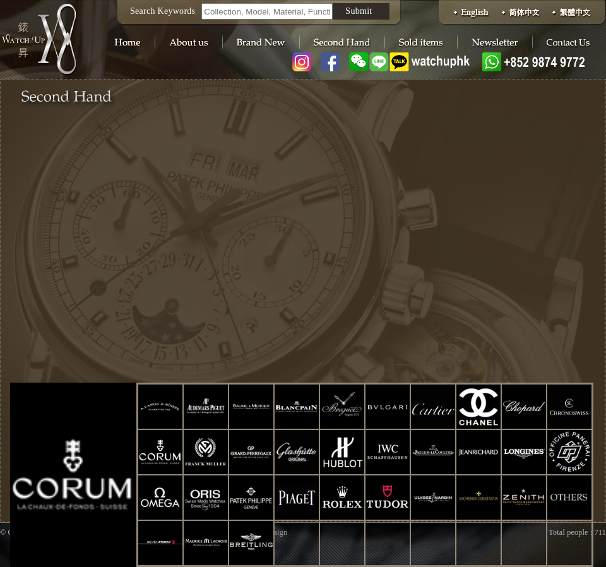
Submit (358, 11)
